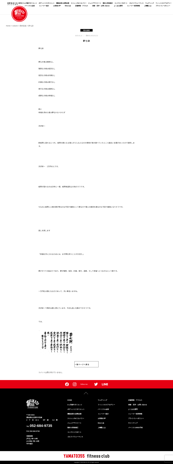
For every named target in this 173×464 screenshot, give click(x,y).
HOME (69, 400)
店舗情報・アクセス (81, 6)
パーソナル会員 (30, 6)
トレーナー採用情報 (133, 6)
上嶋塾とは (147, 6)
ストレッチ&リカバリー (78, 3)
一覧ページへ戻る (82, 364)
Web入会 (68, 6)
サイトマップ (133, 423)
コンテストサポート (120, 3)
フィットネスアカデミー (163, 3)
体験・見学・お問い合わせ (101, 6)
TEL (39, 426)
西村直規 (86, 30)
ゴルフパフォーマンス (136, 3)
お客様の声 (57, 6)
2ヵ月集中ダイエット (30, 3)
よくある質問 (118, 6)
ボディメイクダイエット (47, 3)
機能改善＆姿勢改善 (62, 3)
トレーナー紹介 (44, 6)
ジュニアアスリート (94, 3)
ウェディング (149, 3)
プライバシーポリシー (163, 6)
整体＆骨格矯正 (108, 3)
